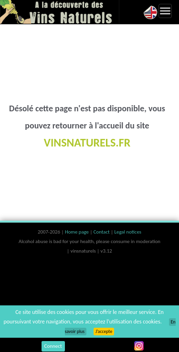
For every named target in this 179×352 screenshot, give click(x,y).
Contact (102, 232)
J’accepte (103, 331)
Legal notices (128, 232)
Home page (77, 232)
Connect (53, 346)
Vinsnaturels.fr (59, 12)
